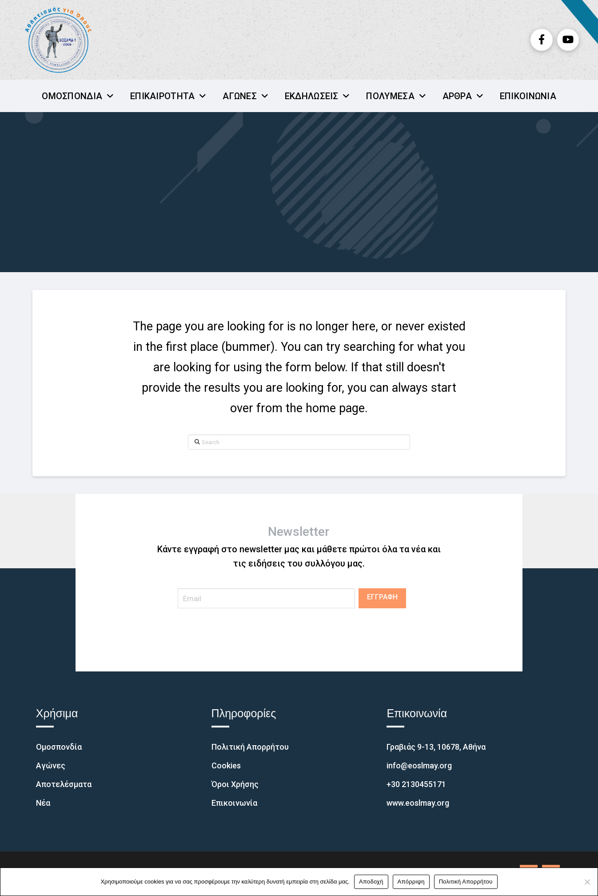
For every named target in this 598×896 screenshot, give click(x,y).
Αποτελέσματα (64, 784)
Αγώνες (50, 765)
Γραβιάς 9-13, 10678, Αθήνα (436, 746)
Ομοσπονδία (59, 746)
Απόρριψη (411, 881)
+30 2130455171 (416, 784)
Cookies (226, 765)
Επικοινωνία (234, 803)
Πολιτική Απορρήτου (250, 746)
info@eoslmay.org (419, 765)
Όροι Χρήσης (235, 784)
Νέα (43, 803)
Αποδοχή (371, 881)
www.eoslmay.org (418, 803)
